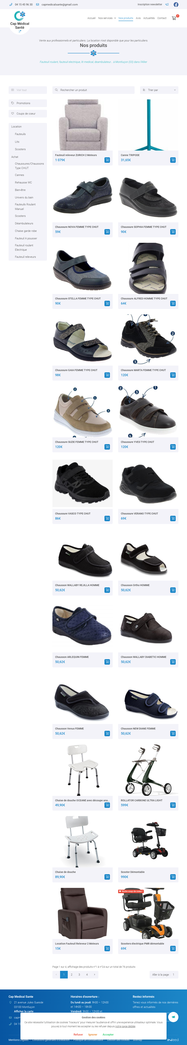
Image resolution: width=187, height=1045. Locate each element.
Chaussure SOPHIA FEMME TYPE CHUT (144, 226)
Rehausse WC (23, 182)
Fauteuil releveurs (25, 257)
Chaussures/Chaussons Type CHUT (29, 166)
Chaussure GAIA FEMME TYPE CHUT (76, 370)
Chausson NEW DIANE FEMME (138, 728)
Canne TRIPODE (130, 155)
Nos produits (126, 18)
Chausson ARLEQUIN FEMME (72, 657)
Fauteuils (20, 134)
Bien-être (20, 190)
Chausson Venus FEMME (69, 728)
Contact (162, 18)
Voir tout (19, 90)
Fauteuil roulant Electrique (24, 247)
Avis (138, 18)
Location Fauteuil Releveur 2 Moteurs (77, 943)
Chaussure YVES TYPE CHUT (137, 441)
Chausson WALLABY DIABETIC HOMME (143, 657)
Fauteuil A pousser (26, 238)
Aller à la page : (165, 974)
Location (16, 126)
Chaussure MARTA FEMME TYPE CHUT (143, 370)
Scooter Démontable (133, 872)
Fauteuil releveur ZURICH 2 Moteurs (76, 155)
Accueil (91, 18)
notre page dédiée (125, 1026)
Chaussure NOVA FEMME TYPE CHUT (77, 226)
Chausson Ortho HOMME (135, 585)
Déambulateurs (24, 223)
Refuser (78, 1034)
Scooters (20, 149)
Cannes (19, 175)
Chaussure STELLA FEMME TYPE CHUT (78, 298)
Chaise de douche (65, 872)
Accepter (108, 1034)
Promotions (20, 103)
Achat (14, 157)
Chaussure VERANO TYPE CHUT (139, 513)
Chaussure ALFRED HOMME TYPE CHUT (144, 298)
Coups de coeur (23, 114)
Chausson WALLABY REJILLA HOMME (77, 585)
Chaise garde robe (26, 231)
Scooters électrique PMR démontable (142, 943)
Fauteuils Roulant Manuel (25, 206)
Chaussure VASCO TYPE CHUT (73, 513)
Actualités (149, 18)
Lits (17, 141)
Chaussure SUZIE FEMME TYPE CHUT (76, 441)
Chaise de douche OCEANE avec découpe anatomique (82, 800)
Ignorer (92, 1034)
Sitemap (137, 1039)
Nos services (105, 18)
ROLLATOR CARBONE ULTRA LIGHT (142, 800)
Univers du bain (24, 197)
